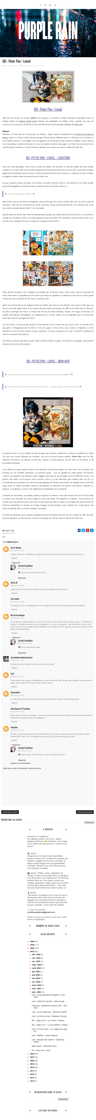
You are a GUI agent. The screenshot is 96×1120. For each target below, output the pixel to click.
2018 (32, 1067)
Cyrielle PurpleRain (25, 565)
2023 (32, 951)
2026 (32, 941)
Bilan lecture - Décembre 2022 (44, 1046)
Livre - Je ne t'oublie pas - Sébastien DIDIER (49, 1012)
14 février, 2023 (26, 568)
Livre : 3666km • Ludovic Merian (45, 1035)
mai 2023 (36, 978)
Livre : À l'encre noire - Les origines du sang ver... (49, 1030)
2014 (32, 1081)
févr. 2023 (36, 988)
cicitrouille (15, 598)
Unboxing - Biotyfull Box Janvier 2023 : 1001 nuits (49, 1006)
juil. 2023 (36, 971)
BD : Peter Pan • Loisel (41, 1050)
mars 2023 (37, 985)
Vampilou (14, 727)
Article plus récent (10, 812)
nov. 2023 (36, 958)
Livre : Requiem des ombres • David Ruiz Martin (48, 1040)
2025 (32, 945)
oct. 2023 (36, 961)
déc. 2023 (36, 954)
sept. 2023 (37, 964)
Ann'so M (14, 582)
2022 (32, 1054)
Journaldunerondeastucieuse (21, 657)
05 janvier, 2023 (18, 711)
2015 (32, 1077)
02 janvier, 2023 (18, 550)
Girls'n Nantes (16, 547)
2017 (32, 1071)
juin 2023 (36, 975)
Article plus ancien (85, 812)
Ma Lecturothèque (17, 615)
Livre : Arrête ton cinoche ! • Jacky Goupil (48, 1001)
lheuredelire (15, 692)
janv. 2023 (36, 992)
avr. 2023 (36, 982)
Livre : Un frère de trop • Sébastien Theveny (49, 1016)
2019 (32, 1064)
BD (42, 65)
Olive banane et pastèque (20, 708)
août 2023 (36, 968)
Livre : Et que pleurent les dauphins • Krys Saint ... (48, 996)
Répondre (14, 558)
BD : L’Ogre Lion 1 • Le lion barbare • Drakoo (50, 1025)
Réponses (16, 562)
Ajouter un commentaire (20, 763)
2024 (32, 948)
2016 (32, 1074)
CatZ (12, 673)
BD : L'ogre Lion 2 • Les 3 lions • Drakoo (48, 1020)
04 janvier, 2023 (18, 585)
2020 (32, 1060)
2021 (32, 1057)
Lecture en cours (48, 1110)
